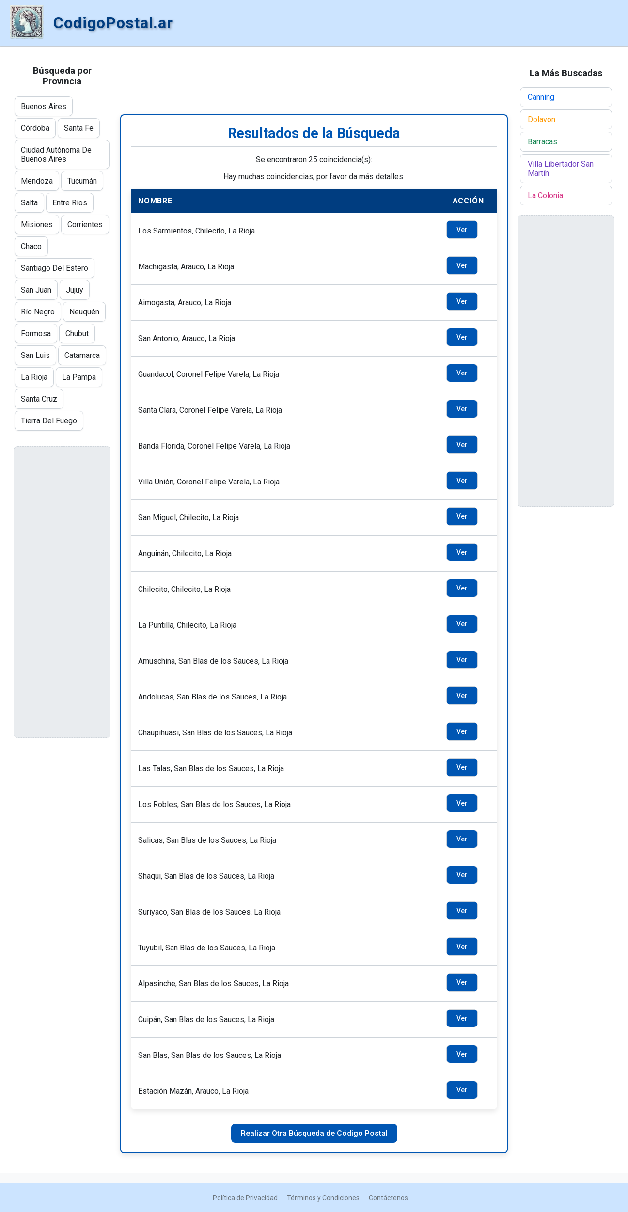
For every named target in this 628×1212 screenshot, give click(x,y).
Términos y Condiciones (323, 1198)
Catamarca (82, 355)
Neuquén (84, 311)
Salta (29, 202)
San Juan (36, 290)
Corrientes (85, 224)
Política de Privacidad (245, 1198)
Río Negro (38, 311)
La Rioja (34, 377)
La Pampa (79, 377)
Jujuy (74, 290)
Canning (541, 97)
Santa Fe (79, 128)
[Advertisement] (314, 80)
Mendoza (37, 181)
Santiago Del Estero (54, 268)
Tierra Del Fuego (49, 420)
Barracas (542, 141)
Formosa (36, 333)
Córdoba (35, 128)
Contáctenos (388, 1198)
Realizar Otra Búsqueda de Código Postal (314, 1133)
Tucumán (82, 181)
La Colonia (545, 195)
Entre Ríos (69, 202)
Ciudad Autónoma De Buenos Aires (56, 154)
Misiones (37, 224)
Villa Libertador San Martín (561, 168)
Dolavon (541, 119)
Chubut (77, 333)
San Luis (35, 355)
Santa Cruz (39, 399)
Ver (462, 229)
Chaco (31, 246)
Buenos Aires (43, 106)
